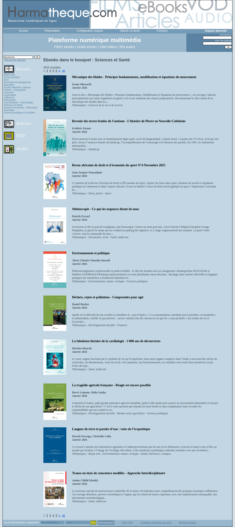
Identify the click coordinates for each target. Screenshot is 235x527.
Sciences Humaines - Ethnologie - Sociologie (21, 108)
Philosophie (10, 100)
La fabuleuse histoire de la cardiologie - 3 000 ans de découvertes (116, 341)
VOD (20, 135)
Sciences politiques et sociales (19, 112)
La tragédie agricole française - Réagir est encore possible (111, 385)
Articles (23, 123)
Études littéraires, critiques (17, 87)
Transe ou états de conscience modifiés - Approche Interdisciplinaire (118, 473)
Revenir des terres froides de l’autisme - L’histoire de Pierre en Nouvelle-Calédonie (128, 121)
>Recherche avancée (15, 60)
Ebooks (23, 69)
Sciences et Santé (13, 105)
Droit (6, 80)
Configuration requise (90, 30)
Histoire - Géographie (15, 90)
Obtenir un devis (130, 30)
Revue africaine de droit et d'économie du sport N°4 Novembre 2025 (118, 165)
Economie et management (17, 82)
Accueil (23, 30)
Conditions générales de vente (155, 522)
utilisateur (225, 35)
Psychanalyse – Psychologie (18, 102)
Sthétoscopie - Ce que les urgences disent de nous (105, 209)
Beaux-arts (9, 74)
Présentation (52, 30)
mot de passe (223, 40)
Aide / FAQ (127, 522)
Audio (22, 148)
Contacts (162, 30)
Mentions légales (187, 522)
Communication (12, 77)
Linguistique (10, 95)
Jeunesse (9, 92)
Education (9, 85)
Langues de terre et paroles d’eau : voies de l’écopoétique (111, 429)
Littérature (9, 97)
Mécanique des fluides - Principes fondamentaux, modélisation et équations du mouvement (134, 77)
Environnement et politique (91, 253)
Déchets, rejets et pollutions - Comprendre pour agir (108, 297)
